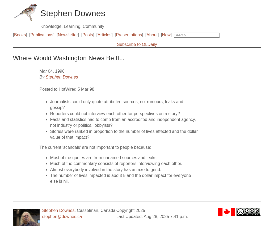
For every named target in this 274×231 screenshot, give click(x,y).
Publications (41, 35)
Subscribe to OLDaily (137, 44)
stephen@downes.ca (62, 216)
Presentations (129, 35)
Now (166, 35)
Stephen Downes (62, 77)
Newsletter (68, 35)
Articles (104, 35)
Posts (87, 35)
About (152, 35)
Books (20, 35)
